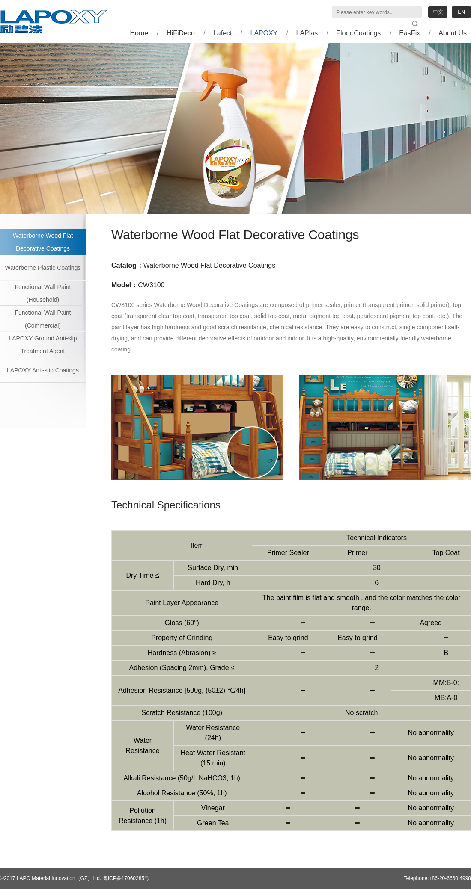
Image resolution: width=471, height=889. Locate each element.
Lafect (222, 33)
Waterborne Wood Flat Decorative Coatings (43, 242)
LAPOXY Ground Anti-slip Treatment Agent (43, 344)
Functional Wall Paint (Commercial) (43, 319)
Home (139, 33)
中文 (438, 12)
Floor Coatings (358, 33)
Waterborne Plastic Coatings (43, 267)
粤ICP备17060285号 (126, 878)
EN (461, 12)
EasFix (409, 33)
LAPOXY (264, 33)
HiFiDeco (181, 33)
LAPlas (307, 33)
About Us (452, 33)
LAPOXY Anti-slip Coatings (43, 370)
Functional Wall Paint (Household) (43, 293)
